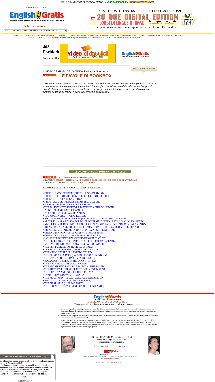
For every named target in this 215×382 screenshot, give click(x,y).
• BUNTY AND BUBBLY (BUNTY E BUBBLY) (67, 280)
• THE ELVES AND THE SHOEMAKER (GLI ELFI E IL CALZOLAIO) (79, 241)
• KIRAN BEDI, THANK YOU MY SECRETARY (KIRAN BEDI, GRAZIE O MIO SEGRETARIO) (92, 227)
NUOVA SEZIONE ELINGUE (37, 7)
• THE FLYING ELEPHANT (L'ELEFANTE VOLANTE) (71, 249)
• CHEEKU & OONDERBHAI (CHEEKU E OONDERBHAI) (73, 193)
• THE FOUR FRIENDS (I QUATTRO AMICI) (66, 263)
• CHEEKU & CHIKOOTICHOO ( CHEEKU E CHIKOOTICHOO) (76, 196)
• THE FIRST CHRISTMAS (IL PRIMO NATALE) (68, 246)
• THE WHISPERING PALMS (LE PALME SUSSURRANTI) (73, 266)
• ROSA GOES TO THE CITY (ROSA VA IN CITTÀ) (69, 260)
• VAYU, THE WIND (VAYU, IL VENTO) (63, 275)
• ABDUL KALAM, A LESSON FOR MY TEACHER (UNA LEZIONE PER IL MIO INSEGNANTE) (93, 221)
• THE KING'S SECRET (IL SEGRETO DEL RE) (67, 252)
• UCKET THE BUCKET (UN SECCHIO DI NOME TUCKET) (74, 238)
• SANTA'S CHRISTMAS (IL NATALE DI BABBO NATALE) (73, 244)
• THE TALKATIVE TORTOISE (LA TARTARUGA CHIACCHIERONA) (79, 207)
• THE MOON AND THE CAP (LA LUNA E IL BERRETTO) (73, 277)
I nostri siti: (104, 354)
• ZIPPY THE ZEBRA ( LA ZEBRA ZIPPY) (64, 213)
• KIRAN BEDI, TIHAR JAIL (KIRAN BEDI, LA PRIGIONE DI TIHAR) (79, 230)
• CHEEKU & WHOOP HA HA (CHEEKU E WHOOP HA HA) (74, 232)
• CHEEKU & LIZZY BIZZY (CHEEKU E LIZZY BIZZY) (72, 235)
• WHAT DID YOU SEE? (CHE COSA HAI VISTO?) (69, 204)
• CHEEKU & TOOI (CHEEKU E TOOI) (63, 199)
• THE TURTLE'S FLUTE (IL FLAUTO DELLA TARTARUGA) (74, 269)
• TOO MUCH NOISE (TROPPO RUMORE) (65, 215)
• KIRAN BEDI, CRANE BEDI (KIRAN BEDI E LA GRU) (72, 201)
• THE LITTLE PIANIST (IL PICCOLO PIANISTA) (68, 272)
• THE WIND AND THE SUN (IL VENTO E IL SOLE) (70, 258)
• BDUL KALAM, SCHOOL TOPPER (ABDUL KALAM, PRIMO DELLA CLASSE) (85, 218)
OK (24, 377)
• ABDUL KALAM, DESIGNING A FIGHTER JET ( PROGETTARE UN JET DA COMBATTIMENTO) (94, 224)
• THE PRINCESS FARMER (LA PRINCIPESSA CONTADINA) (75, 255)
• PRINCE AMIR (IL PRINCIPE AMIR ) (63, 210)
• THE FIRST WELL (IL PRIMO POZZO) (63, 283)
